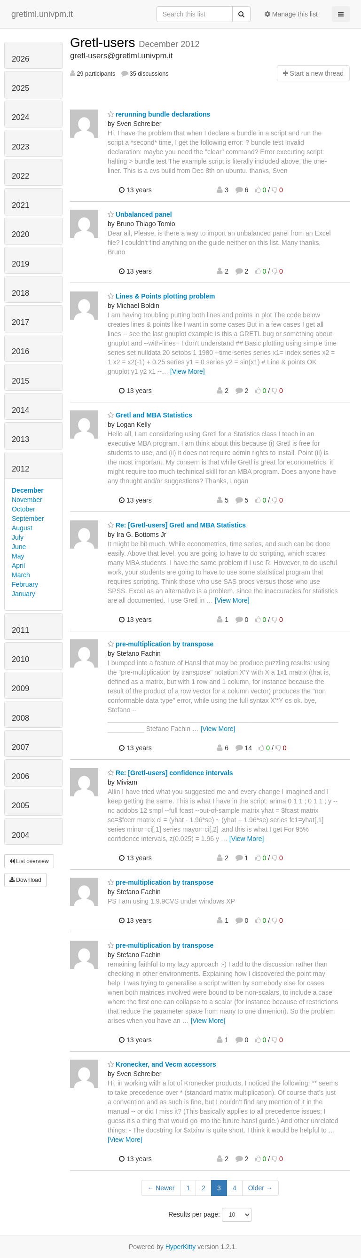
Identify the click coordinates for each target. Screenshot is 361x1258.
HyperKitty (180, 1246)
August (22, 528)
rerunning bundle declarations (159, 114)
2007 (20, 747)
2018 (20, 293)
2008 (20, 718)
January (23, 594)
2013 (20, 439)
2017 (20, 322)
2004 (20, 835)
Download (25, 880)
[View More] (187, 371)
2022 (20, 176)
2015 (20, 381)
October (23, 509)
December (28, 490)
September (28, 518)
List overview (29, 861)
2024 (20, 117)
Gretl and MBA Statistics (150, 415)
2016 (20, 351)
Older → (260, 1188)
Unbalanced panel (140, 214)
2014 (20, 410)
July (18, 537)
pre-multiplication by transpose (160, 644)
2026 (20, 59)
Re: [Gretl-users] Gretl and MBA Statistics (177, 525)
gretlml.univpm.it (42, 14)
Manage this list (291, 14)
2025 (20, 88)
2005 (20, 805)
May (18, 556)
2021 (20, 205)
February (25, 584)
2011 (20, 630)
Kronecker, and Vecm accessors (162, 1064)
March (21, 575)
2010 (20, 659)
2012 (20, 468)
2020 (20, 234)
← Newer (160, 1188)
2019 (20, 263)
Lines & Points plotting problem (161, 296)
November (27, 499)
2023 (20, 146)
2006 (20, 776)
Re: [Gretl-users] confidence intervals (170, 773)
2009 (20, 688)
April (18, 565)
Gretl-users (104, 42)
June (19, 546)
